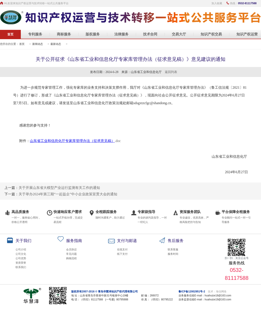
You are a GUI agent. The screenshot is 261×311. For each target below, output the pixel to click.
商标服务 (64, 34)
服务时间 (173, 253)
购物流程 (71, 258)
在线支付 (122, 249)
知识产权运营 (247, 34)
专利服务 (35, 34)
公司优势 (20, 258)
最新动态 (55, 44)
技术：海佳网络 (217, 291)
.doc (118, 141)
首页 (10, 34)
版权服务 (93, 34)
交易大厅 (179, 34)
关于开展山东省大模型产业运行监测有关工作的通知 (59, 188)
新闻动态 (37, 44)
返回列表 (171, 72)
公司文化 (20, 253)
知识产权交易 (211, 34)
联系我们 (20, 267)
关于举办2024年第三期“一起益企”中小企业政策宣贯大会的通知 (68, 194)
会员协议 (71, 249)
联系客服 (173, 249)
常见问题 (71, 253)
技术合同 (150, 34)
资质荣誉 (20, 262)
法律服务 (121, 34)
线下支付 (122, 253)
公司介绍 (20, 249)
